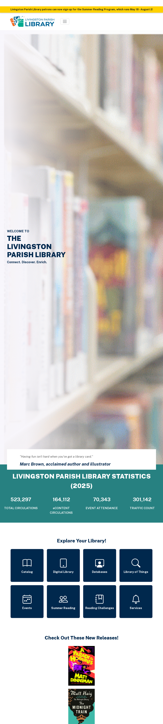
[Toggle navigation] (64, 21)
